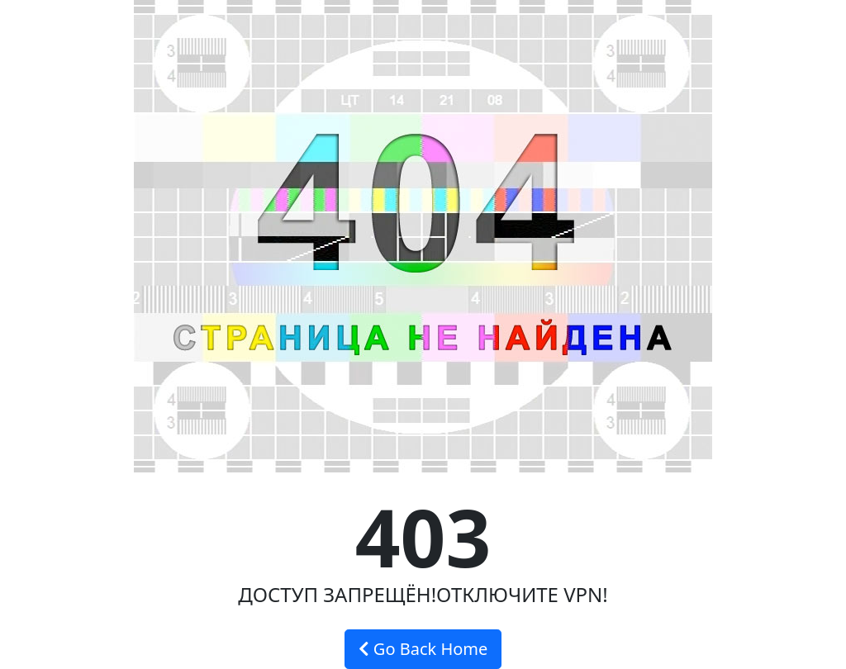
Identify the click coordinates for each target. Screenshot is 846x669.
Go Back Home (423, 649)
